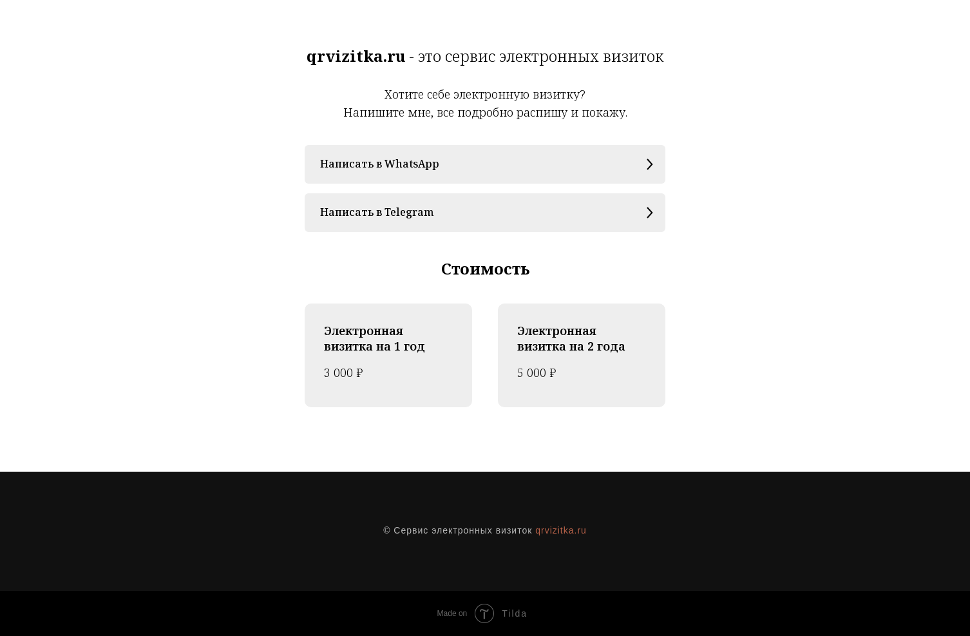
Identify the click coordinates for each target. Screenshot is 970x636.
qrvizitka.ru (561, 530)
